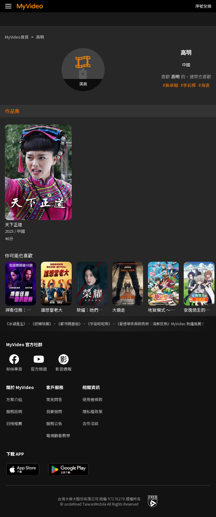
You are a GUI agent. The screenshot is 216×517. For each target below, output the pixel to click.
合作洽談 (90, 423)
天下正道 (13, 224)
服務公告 (54, 423)
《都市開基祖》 (69, 323)
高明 (40, 37)
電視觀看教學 (58, 435)
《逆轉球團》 (42, 323)
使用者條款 (92, 399)
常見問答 (54, 399)
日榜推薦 (14, 423)
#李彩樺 (188, 85)
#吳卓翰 (170, 85)
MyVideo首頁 (17, 37)
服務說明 (14, 411)
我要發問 (54, 411)
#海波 (204, 85)
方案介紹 (14, 399)
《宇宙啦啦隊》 (99, 323)
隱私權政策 (92, 411)
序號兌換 (203, 6)
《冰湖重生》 (16, 323)
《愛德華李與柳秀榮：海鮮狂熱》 (143, 323)
